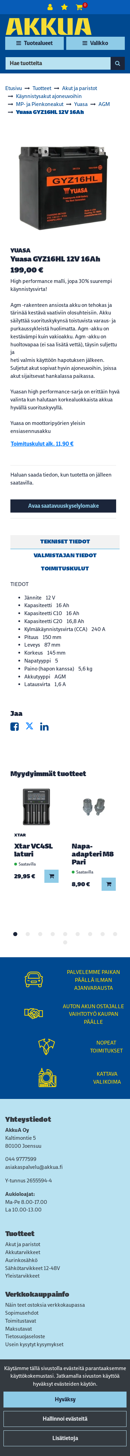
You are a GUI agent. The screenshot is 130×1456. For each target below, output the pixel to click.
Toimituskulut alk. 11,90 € (42, 443)
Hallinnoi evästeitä (65, 1418)
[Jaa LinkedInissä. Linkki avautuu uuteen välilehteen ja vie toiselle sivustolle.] (47, 728)
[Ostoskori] (79, 7)
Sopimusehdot (21, 1312)
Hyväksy (65, 1399)
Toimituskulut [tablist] (65, 568)
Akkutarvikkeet (22, 1252)
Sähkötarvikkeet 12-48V (32, 1268)
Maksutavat (18, 1328)
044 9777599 (20, 1159)
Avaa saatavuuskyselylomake (63, 505)
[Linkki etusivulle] (48, 26)
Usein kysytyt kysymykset (34, 1344)
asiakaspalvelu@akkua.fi (34, 1167)
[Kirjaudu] (50, 7)
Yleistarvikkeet (22, 1275)
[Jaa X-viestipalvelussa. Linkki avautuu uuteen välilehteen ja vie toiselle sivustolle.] (32, 728)
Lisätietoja (65, 1438)
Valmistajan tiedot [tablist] (65, 555)
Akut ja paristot (22, 1244)
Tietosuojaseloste (25, 1336)
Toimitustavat (20, 1320)
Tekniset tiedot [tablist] (65, 541)
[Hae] (58, 63)
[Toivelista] (65, 7)
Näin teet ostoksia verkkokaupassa (45, 1305)
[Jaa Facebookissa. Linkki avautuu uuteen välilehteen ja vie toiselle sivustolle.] (17, 728)
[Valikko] (95, 43)
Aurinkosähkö (21, 1260)
